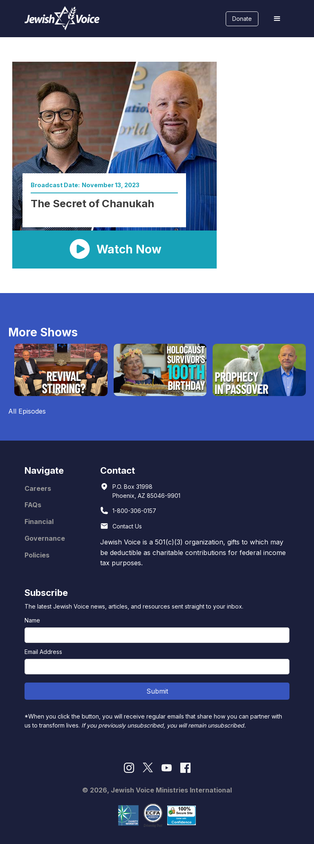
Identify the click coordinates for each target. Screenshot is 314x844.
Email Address (43, 651)
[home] (62, 18)
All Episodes (27, 411)
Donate (242, 18)
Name (32, 620)
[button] (277, 19)
